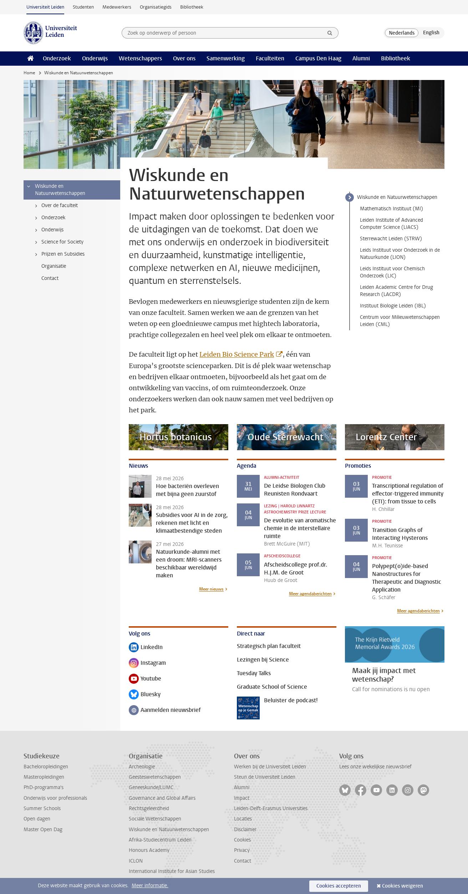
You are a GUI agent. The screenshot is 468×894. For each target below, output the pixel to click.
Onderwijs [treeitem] (47, 229)
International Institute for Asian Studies (172, 871)
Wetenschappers (140, 58)
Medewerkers (116, 7)
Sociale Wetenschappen (155, 818)
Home (29, 73)
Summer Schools (42, 808)
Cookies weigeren (402, 886)
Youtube (145, 679)
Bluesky (145, 694)
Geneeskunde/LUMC (151, 787)
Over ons (184, 58)
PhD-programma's (43, 787)
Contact (242, 861)
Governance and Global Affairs (162, 798)
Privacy (242, 850)
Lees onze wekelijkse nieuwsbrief (375, 766)
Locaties (243, 818)
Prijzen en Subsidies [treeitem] (58, 254)
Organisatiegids (156, 7)
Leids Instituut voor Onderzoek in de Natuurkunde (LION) (400, 254)
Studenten (83, 7)
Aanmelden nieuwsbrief (165, 710)
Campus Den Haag (318, 58)
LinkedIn (146, 647)
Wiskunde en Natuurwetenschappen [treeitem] (55, 190)
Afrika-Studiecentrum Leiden (160, 840)
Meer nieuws (211, 589)
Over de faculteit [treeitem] (55, 205)
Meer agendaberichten (310, 594)
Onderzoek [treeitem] (48, 217)
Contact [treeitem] (49, 278)
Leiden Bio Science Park (236, 354)
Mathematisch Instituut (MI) (391, 208)
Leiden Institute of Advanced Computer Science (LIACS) (391, 224)
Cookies (242, 840)
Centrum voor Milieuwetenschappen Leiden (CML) (400, 321)
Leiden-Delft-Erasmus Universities (270, 808)
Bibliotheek (191, 7)
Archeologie (142, 766)
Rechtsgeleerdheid (149, 808)
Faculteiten (270, 58)
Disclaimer (245, 829)
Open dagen (37, 818)
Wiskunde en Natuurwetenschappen (397, 197)
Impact (241, 798)
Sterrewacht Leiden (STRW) (391, 238)
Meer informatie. (150, 885)
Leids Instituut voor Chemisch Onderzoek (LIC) (392, 272)
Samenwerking (226, 58)
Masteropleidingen (44, 777)
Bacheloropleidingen (46, 766)
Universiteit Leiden (45, 7)
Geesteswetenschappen (155, 777)
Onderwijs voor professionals (55, 798)
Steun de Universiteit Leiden (264, 777)
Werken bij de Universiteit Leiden (270, 766)
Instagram (147, 663)
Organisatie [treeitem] (53, 266)
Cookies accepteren (338, 886)
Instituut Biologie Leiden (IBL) (393, 305)
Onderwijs (95, 58)
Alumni (361, 58)
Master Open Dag (43, 829)
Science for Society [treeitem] (57, 242)
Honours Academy (149, 850)
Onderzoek (57, 58)
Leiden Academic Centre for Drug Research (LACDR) (396, 291)
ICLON (136, 861)
